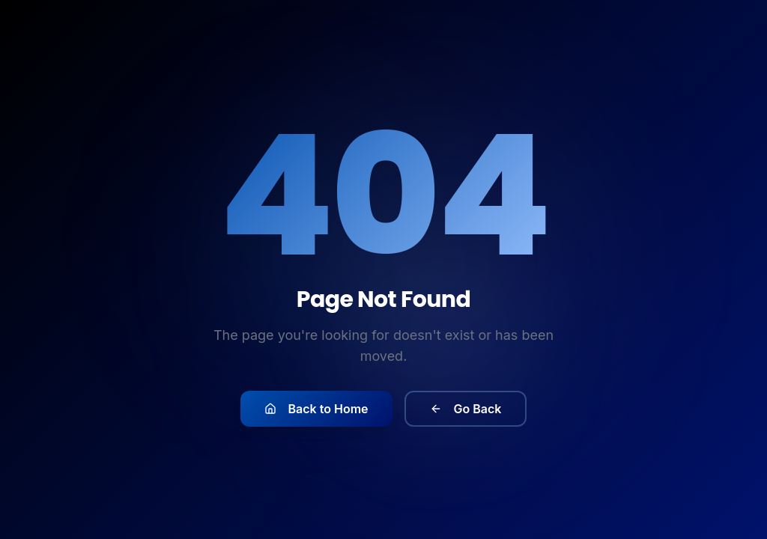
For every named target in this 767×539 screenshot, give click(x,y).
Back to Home (316, 411)
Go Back (466, 411)
